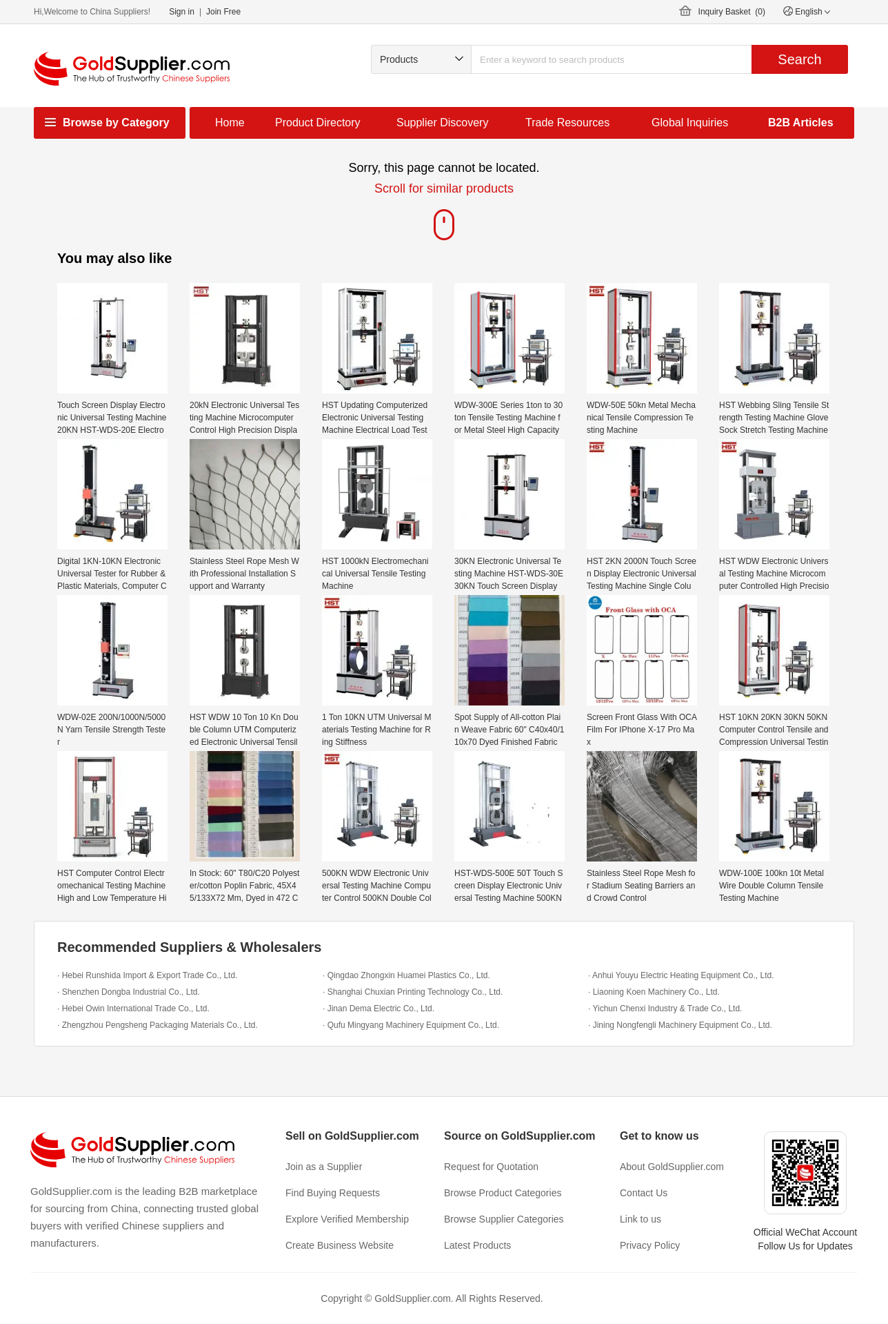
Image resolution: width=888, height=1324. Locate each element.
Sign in (181, 12)
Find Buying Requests (332, 1192)
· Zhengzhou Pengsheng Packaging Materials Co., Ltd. (157, 1025)
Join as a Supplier (323, 1166)
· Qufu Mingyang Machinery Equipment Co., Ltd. (411, 1025)
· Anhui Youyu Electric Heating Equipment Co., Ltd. (681, 975)
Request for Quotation (491, 1166)
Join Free (223, 12)
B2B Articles (801, 122)
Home (230, 122)
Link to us (640, 1219)
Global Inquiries (690, 122)
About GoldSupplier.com (672, 1166)
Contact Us (643, 1192)
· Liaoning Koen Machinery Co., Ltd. (654, 992)
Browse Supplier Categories (504, 1219)
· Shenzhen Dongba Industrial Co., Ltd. (128, 992)
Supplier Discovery (442, 122)
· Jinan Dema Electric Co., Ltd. (378, 1008)
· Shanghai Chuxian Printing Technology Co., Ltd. (413, 992)
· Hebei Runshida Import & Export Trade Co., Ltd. (147, 975)
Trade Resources (567, 122)
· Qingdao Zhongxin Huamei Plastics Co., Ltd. (406, 975)
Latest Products (477, 1245)
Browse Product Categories (502, 1192)
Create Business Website (339, 1245)
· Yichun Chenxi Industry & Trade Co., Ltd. (665, 1008)
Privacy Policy (650, 1245)
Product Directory (318, 122)
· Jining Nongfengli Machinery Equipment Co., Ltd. (680, 1025)
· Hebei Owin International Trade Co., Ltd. (133, 1008)
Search (799, 59)
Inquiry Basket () (731, 12)
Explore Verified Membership (347, 1219)
